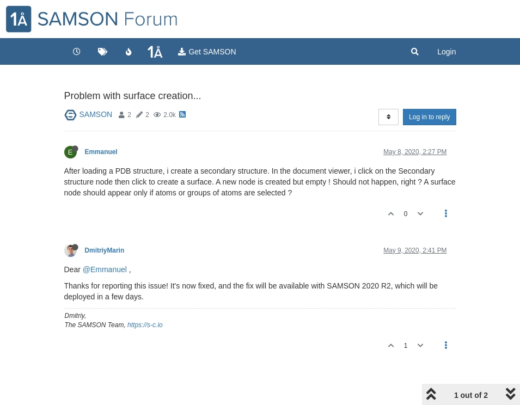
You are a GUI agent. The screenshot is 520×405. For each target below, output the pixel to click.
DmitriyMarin (105, 250)
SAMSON (96, 114)
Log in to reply (429, 117)
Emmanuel (101, 152)
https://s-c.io (145, 325)
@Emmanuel (105, 269)
